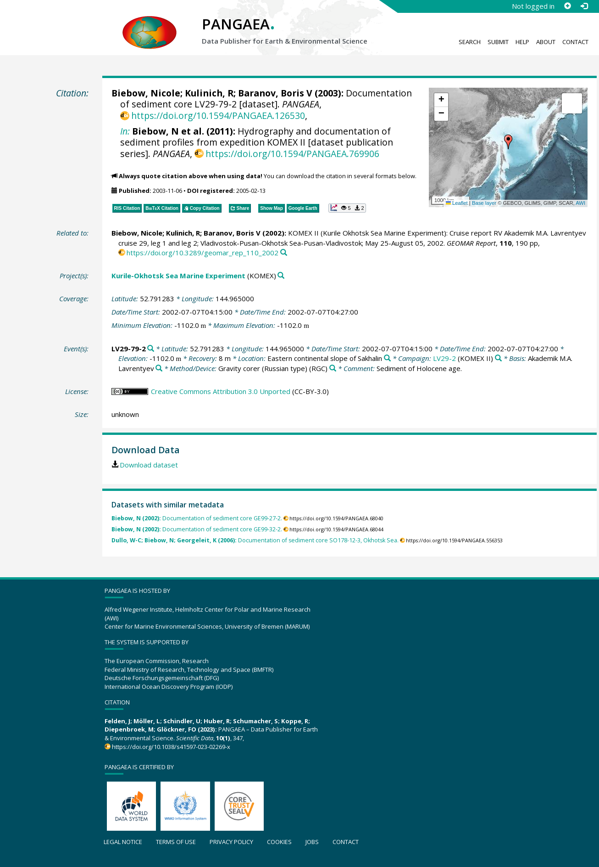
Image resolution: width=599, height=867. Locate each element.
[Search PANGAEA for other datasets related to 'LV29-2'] (498, 358)
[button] (508, 142)
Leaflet (457, 203)
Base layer (484, 203)
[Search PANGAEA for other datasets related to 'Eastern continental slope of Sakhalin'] (387, 358)
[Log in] (584, 5)
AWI (580, 203)
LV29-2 (444, 358)
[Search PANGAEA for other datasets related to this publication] (283, 252)
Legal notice (123, 842)
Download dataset (149, 464)
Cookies (279, 842)
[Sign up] (567, 5)
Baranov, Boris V (275, 93)
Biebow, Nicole (145, 93)
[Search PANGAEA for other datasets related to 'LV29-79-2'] (150, 348)
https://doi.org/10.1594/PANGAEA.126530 (218, 115)
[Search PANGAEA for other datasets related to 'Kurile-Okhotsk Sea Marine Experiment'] (280, 275)
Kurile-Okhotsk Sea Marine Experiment (178, 275)
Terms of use (176, 842)
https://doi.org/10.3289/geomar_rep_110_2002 (202, 252)
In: (125, 131)
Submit (498, 42)
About (545, 42)
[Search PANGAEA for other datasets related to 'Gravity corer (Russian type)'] (332, 368)
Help (522, 42)
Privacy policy (231, 842)
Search (470, 42)
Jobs (312, 842)
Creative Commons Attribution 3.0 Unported (220, 391)
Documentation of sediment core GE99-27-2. (196, 518)
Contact (575, 42)
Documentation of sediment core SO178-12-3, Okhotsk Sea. (255, 540)
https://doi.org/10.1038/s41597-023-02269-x (171, 747)
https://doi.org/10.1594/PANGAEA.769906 (292, 153)
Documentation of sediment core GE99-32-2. (196, 529)
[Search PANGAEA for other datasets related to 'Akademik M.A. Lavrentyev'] (158, 368)
